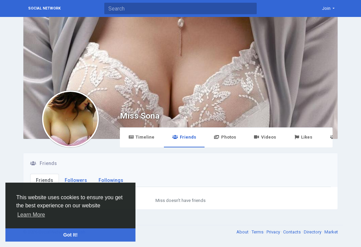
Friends (184, 137)
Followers (76, 180)
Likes (303, 137)
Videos (265, 137)
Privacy (274, 231)
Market (331, 231)
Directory (313, 231)
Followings (111, 180)
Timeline (141, 137)
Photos (225, 137)
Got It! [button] (70, 235)
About (243, 231)
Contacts (292, 231)
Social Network (44, 8)
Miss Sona (140, 116)
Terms (258, 231)
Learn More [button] (31, 215)
